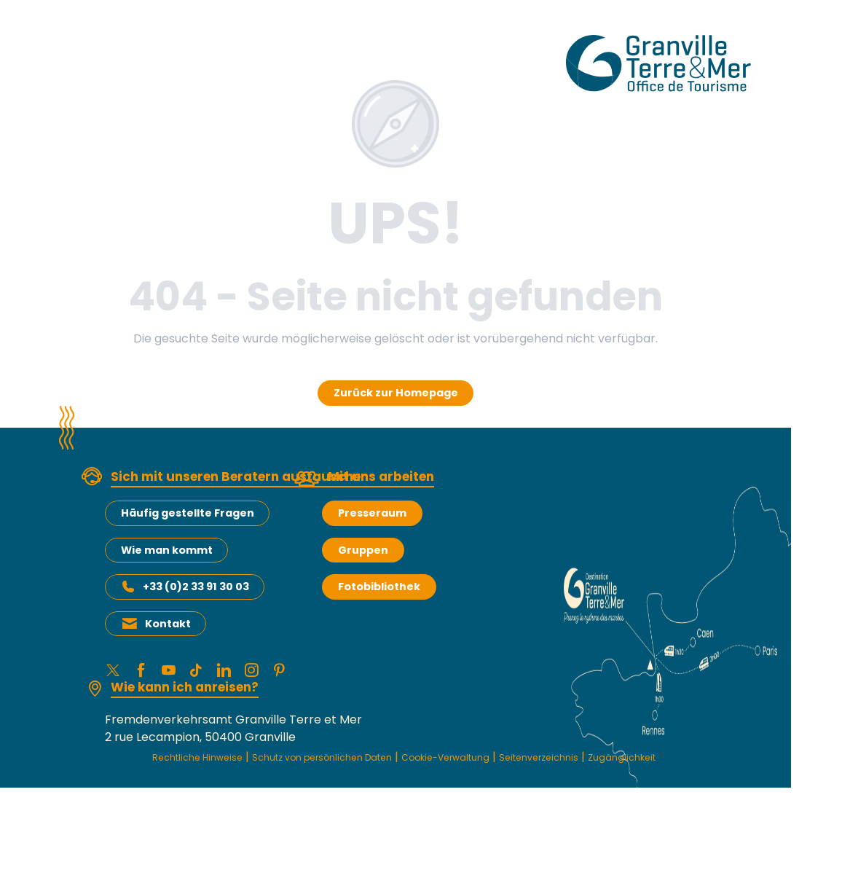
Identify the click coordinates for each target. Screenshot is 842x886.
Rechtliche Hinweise (189, 764)
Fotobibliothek (379, 586)
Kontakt (168, 623)
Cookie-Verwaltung (500, 764)
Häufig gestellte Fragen (187, 513)
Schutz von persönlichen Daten (345, 764)
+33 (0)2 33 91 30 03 (196, 586)
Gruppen (363, 550)
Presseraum (372, 513)
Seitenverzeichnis (616, 764)
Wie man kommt (167, 550)
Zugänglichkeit (403, 780)
